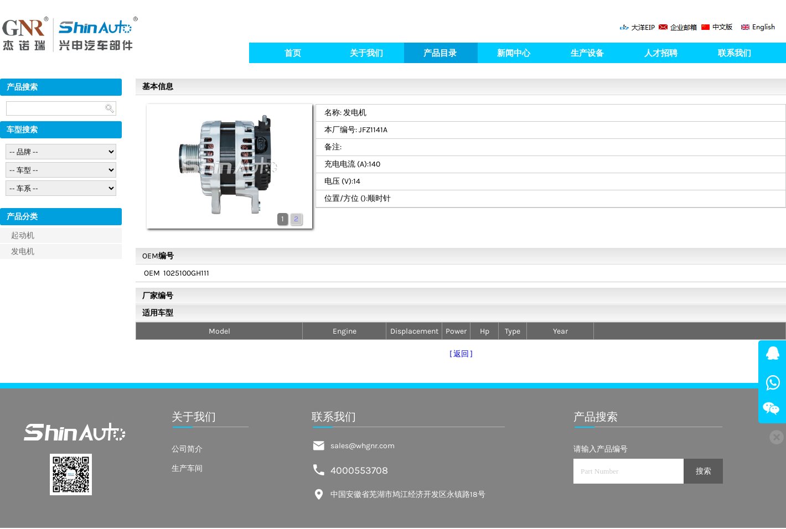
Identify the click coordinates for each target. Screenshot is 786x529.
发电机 (22, 251)
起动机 (22, 235)
